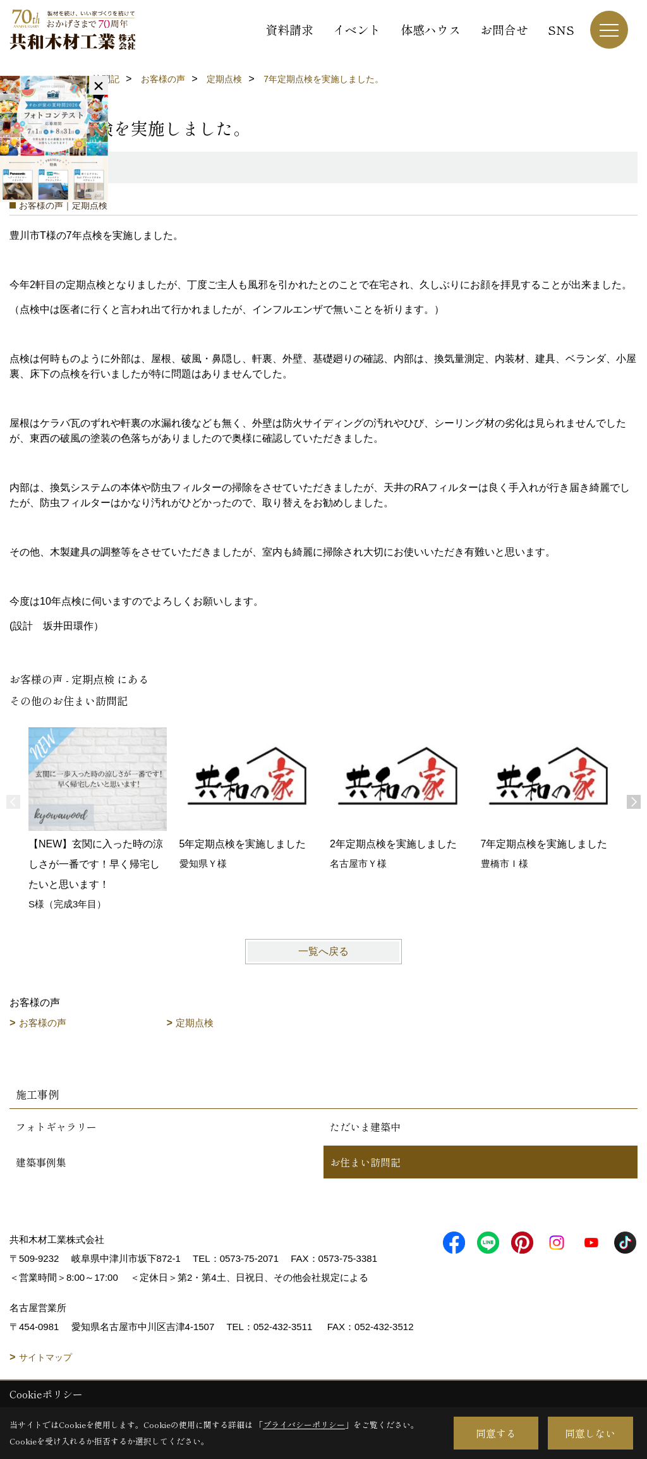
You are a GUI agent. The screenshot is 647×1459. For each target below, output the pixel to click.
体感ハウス (431, 29)
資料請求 (289, 29)
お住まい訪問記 (365, 1162)
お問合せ (504, 29)
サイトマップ (45, 1357)
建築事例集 (41, 1162)
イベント (357, 29)
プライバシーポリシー (304, 1425)
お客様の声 (42, 1022)
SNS (561, 29)
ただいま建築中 (365, 1126)
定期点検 (195, 1022)
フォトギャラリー (56, 1126)
